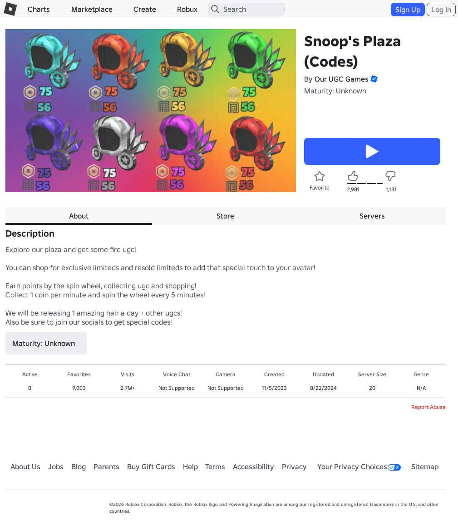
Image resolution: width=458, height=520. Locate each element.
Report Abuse (428, 406)
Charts (39, 9)
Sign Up (407, 9)
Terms (215, 466)
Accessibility (253, 466)
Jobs (56, 466)
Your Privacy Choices (359, 466)
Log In (441, 9)
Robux (187, 9)
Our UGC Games (342, 78)
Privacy (294, 466)
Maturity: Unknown (335, 90)
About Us (25, 466)
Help (190, 466)
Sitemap (424, 466)
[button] (373, 79)
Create (144, 9)
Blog (78, 466)
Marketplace (92, 9)
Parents (106, 466)
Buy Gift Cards (151, 466)
